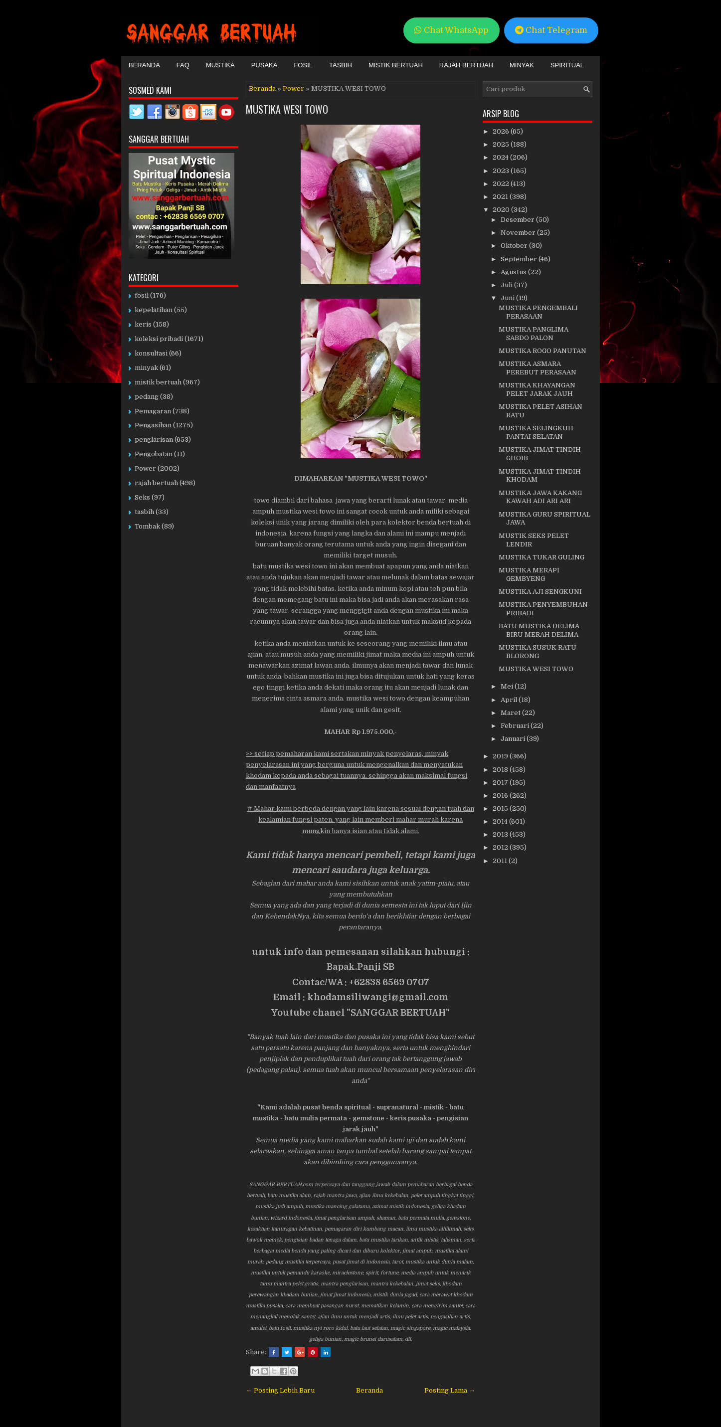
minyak (146, 367)
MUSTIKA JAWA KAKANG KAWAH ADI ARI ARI (540, 497)
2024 (501, 157)
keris (143, 324)
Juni (508, 298)
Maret (511, 712)
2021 (501, 196)
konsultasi (151, 353)
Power (293, 88)
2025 (502, 144)
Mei (508, 686)
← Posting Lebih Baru (280, 1390)
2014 (501, 821)
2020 (502, 209)
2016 (501, 795)
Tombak (147, 526)
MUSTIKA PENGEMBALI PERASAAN (538, 312)
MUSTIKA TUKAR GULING (541, 557)
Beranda (144, 65)
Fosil (303, 65)
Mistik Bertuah (395, 65)
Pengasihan (153, 425)
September (520, 259)
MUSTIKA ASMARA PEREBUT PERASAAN (537, 368)
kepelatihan (154, 310)
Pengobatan (154, 454)
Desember (518, 219)
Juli (507, 285)
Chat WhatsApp (451, 30)
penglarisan (154, 439)
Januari (514, 738)
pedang (147, 396)
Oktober (515, 245)
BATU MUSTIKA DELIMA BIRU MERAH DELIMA (539, 630)
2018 (501, 769)
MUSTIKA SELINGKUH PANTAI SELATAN (536, 432)
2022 (502, 183)
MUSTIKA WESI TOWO (287, 109)
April (510, 700)
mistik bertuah (158, 382)
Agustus (514, 272)
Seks (142, 497)
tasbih (144, 512)
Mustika (220, 65)
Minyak (522, 65)
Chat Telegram (551, 30)
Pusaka (264, 65)
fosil (142, 295)
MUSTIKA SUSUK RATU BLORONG (537, 652)
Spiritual (567, 65)
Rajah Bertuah (466, 65)
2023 (502, 171)
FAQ (183, 65)
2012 (501, 847)
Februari (516, 725)
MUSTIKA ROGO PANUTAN (542, 351)
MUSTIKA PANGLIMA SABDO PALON (533, 334)
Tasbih (340, 65)
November (519, 232)
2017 (501, 782)
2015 (501, 808)
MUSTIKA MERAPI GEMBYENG (529, 574)
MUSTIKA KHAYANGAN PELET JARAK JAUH (537, 389)
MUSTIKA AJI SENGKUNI (540, 591)
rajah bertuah (156, 483)
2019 (501, 756)
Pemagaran (153, 411)
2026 (502, 131)
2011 (501, 861)
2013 (501, 834)
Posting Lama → (449, 1390)
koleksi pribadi (159, 339)
